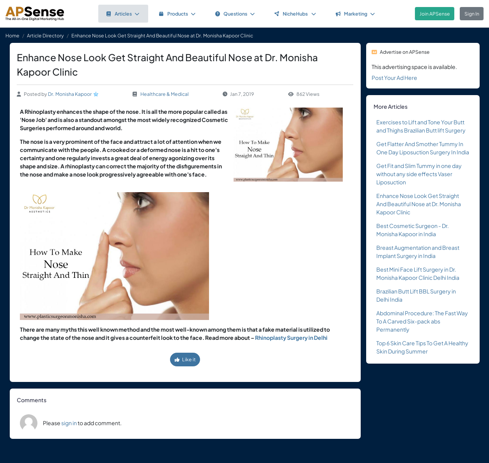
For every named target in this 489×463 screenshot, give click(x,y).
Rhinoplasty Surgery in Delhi (291, 337)
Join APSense (435, 14)
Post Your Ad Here (394, 77)
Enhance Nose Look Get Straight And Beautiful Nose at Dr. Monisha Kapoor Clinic (418, 204)
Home (12, 35)
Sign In (471, 14)
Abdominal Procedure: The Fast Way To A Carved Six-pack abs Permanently (422, 321)
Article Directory (45, 35)
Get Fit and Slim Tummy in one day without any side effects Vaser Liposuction (419, 174)
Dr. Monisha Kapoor (70, 94)
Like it (185, 359)
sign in (69, 422)
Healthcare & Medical (164, 94)
